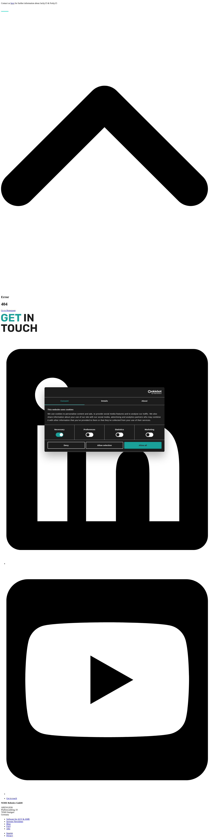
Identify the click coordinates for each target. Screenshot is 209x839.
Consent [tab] (65, 401)
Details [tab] (104, 401)
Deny (66, 445)
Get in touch (11, 798)
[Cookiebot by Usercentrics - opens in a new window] (150, 392)
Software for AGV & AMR (18, 819)
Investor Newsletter (14, 821)
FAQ (8, 826)
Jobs (8, 829)
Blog (8, 824)
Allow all (143, 445)
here (12, 3)
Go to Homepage (8, 310)
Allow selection (104, 445)
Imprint (9, 833)
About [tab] (144, 401)
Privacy (9, 835)
